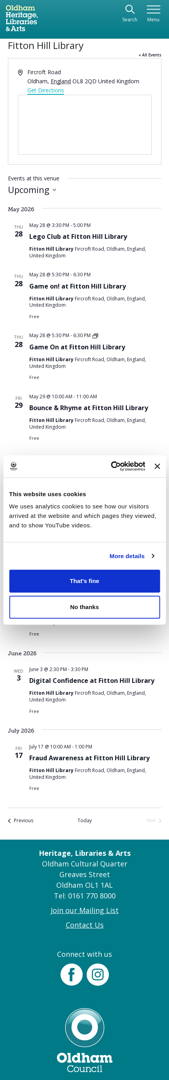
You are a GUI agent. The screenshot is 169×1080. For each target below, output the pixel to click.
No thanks (84, 607)
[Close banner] (157, 466)
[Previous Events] (20, 821)
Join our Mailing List (85, 910)
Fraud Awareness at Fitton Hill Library (89, 758)
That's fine (84, 581)
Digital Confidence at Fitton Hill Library (91, 680)
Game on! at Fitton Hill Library (77, 286)
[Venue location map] (84, 124)
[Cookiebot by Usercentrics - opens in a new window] (110, 466)
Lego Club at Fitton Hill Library (78, 236)
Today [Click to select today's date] (85, 821)
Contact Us (85, 925)
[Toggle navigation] (153, 14)
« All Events (150, 55)
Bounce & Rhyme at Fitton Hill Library (88, 407)
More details (127, 556)
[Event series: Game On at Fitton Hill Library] (95, 335)
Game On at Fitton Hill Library (77, 347)
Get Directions (45, 90)
